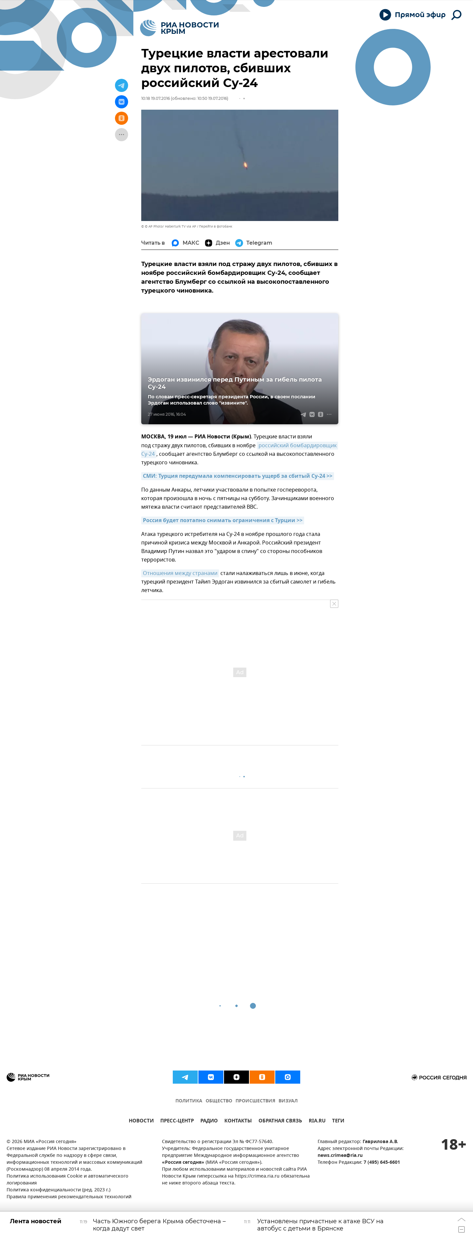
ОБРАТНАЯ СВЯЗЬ (280, 1121)
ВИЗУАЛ (288, 1101)
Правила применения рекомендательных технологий (69, 1197)
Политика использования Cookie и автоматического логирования (67, 1180)
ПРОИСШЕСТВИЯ (255, 1101)
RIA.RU (317, 1121)
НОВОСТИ (141, 1121)
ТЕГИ (338, 1121)
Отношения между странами (180, 573)
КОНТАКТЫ (238, 1121)
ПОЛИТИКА (188, 1101)
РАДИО (209, 1121)
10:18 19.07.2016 (155, 98)
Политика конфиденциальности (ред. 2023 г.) (58, 1190)
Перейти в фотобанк (215, 226)
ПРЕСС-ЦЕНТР (177, 1121)
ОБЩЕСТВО (219, 1101)
